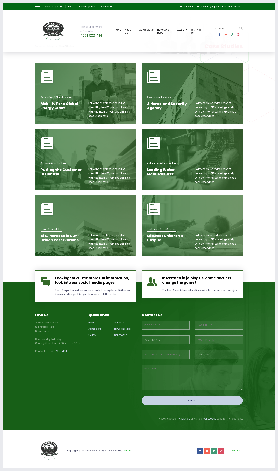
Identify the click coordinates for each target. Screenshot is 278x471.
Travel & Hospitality (51, 229)
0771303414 (59, 351)
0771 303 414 (91, 36)
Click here (184, 415)
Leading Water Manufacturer (161, 171)
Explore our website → (230, 6)
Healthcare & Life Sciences (161, 229)
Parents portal (87, 6)
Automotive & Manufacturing (56, 97)
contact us (209, 415)
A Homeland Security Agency (167, 105)
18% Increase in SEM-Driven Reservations (60, 238)
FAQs (71, 6)
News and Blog (163, 31)
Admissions (106, 6)
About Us (129, 31)
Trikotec (127, 447)
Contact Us (196, 31)
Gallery (182, 30)
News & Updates (54, 6)
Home (118, 30)
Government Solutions (159, 97)
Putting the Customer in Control (61, 171)
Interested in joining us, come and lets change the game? (196, 280)
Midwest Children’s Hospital (165, 238)
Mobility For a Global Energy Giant (59, 105)
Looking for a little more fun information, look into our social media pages (92, 280)
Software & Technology (53, 163)
